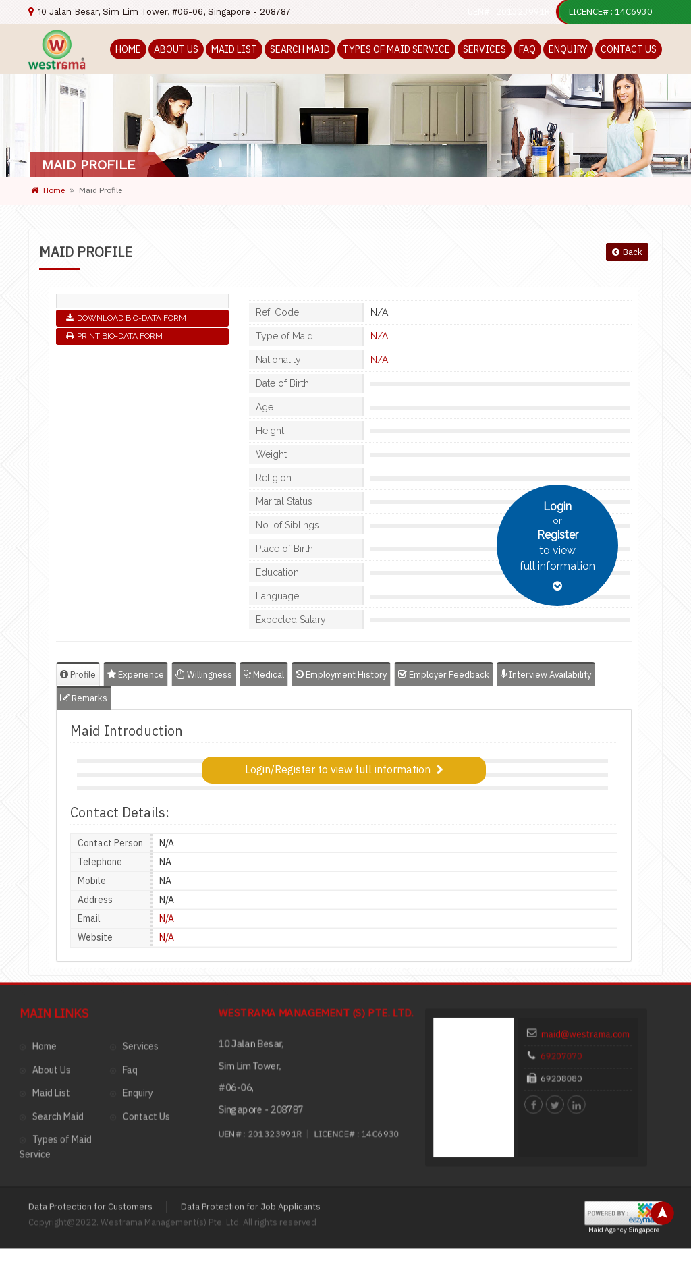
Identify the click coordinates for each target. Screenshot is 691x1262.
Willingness (203, 674)
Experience (135, 674)
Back (627, 252)
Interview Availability (546, 674)
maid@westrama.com (583, 919)
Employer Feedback (443, 674)
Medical (264, 674)
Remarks (83, 698)
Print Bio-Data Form (114, 336)
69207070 (567, 933)
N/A (379, 336)
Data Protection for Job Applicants (251, 1072)
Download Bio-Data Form (126, 318)
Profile (78, 674)
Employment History (341, 674)
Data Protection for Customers (90, 1072)
